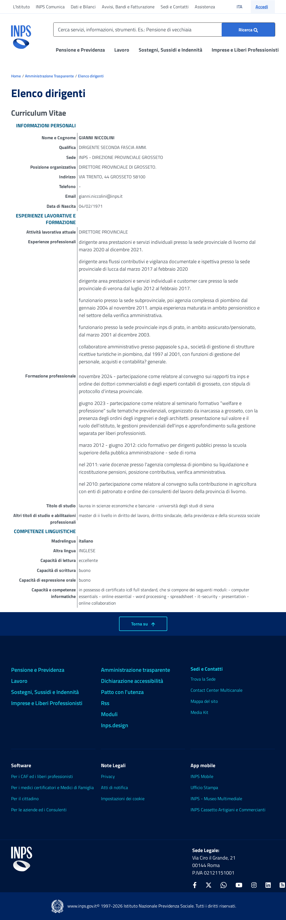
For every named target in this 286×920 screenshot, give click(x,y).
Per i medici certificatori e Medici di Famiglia (52, 787)
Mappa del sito (204, 701)
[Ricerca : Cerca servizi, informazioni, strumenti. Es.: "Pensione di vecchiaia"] (248, 30)
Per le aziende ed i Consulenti (39, 809)
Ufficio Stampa (204, 787)
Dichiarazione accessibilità (132, 680)
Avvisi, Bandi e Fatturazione (128, 6)
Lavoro (121, 50)
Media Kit (199, 712)
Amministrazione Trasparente (49, 76)
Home (16, 76)
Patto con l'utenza (122, 692)
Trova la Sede (203, 679)
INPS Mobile (202, 776)
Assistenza (205, 6)
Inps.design (114, 725)
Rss (105, 703)
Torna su (143, 623)
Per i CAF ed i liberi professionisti (42, 776)
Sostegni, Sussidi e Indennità (170, 50)
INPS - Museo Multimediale (216, 798)
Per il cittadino (25, 798)
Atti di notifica (114, 787)
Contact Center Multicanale (216, 690)
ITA (243, 6)
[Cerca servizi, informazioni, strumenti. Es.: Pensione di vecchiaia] (164, 29)
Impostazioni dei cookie (123, 798)
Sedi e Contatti (175, 6)
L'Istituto (21, 6)
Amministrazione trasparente (135, 669)
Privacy (108, 776)
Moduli (109, 714)
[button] (263, 6)
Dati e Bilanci (83, 6)
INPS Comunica (50, 6)
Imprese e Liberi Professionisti (245, 50)
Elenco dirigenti (90, 76)
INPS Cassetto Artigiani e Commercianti (228, 809)
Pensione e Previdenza (80, 50)
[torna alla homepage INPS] (21, 35)
